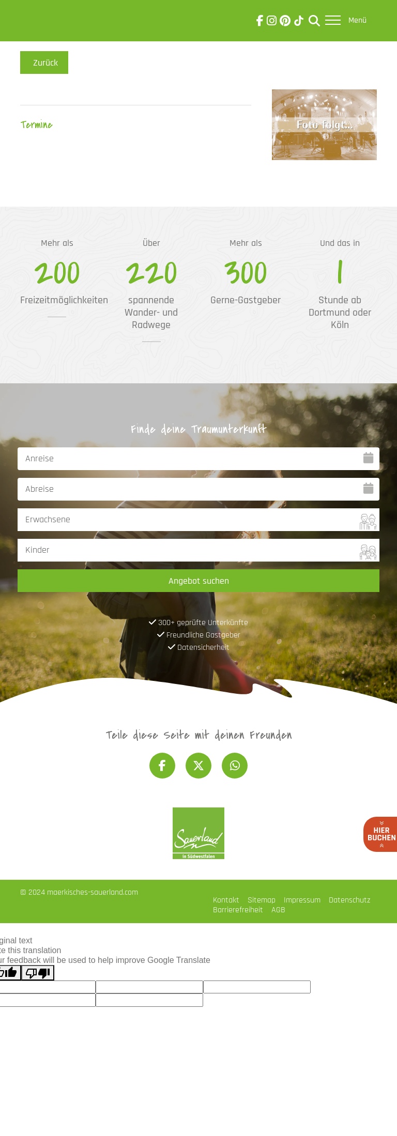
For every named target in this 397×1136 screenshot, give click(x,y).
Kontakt (226, 900)
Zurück (44, 62)
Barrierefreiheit (238, 910)
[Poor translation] (37, 973)
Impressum (302, 900)
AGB (278, 910)
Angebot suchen (199, 581)
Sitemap (262, 900)
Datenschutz (349, 900)
